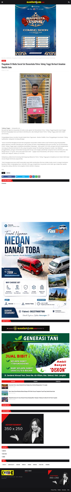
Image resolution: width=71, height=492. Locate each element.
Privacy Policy (54, 489)
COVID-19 (4, 464)
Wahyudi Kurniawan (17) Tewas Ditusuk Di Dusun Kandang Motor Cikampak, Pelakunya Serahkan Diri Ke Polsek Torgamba (33, 398)
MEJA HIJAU (4, 454)
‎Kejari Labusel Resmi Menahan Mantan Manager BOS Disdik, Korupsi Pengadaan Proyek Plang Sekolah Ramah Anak (32, 391)
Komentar (58, 381)
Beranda (4, 58)
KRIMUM (29, 464)
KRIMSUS (24, 464)
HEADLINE (18, 464)
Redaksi (59, 489)
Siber (68, 489)
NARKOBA (8, 58)
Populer (13, 381)
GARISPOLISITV (11, 464)
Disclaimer (64, 489)
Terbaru (35, 381)
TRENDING (47, 464)
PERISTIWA (41, 464)
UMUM (3, 457)
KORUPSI (4, 451)
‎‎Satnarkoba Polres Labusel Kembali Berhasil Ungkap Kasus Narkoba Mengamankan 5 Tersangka (28, 385)
